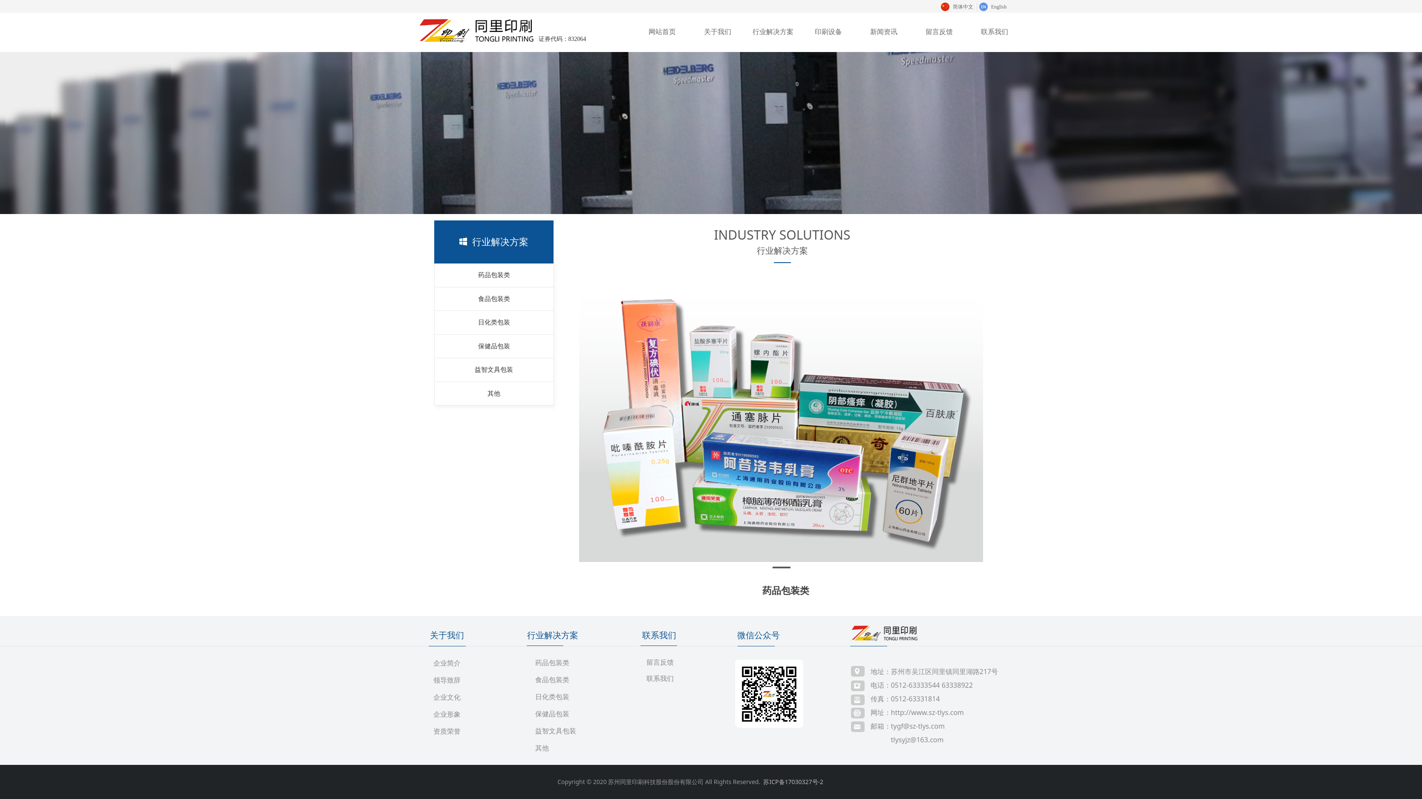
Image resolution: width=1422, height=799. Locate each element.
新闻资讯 (883, 31)
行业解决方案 (773, 31)
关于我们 (717, 31)
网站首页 (662, 31)
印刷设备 (828, 31)
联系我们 (994, 31)
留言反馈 (939, 31)
